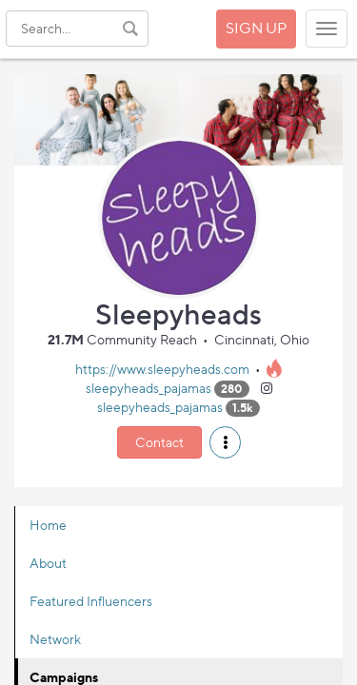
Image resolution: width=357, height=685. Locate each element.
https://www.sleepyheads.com (162, 369)
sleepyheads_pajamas (148, 388)
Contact (159, 442)
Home (48, 525)
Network (55, 639)
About (48, 563)
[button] (225, 442)
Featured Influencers (91, 601)
